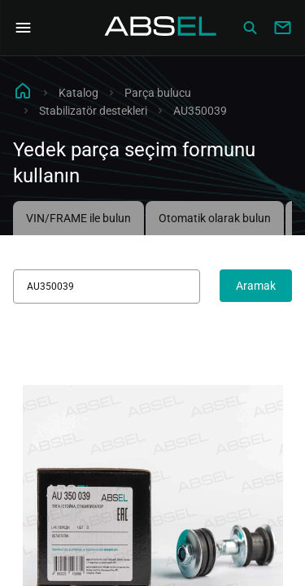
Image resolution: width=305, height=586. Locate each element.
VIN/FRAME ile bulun (78, 218)
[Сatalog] (249, 27)
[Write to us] (282, 27)
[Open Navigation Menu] (23, 27)
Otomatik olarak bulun (215, 218)
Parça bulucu (157, 92)
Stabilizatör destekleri (93, 110)
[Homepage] (161, 27)
